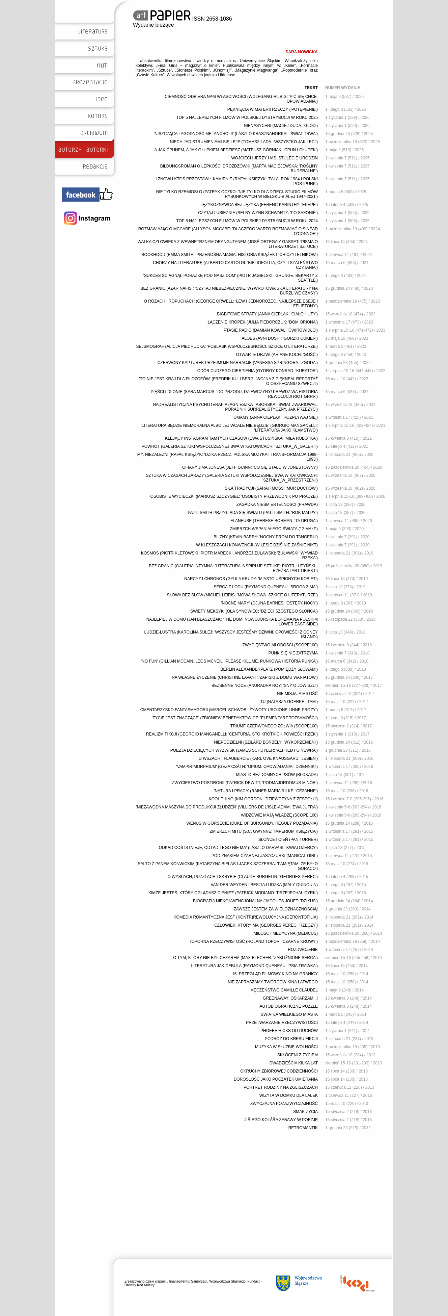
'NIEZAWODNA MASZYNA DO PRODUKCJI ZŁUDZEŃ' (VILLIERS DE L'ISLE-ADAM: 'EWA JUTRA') (227, 807)
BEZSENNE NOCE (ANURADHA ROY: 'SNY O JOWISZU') (265, 685)
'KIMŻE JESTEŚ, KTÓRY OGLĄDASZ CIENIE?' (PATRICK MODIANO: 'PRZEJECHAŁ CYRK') (233, 893)
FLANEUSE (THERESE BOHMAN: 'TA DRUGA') (274, 520)
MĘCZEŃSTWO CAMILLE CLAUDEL (284, 990)
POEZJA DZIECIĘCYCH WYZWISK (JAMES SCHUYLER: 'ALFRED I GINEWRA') (244, 750)
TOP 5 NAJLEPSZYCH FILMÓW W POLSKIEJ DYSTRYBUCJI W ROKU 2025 (247, 117)
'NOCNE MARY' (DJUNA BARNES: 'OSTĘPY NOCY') (269, 603)
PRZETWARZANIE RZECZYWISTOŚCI (282, 1022)
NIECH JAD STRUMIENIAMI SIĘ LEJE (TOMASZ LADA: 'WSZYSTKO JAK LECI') (244, 141)
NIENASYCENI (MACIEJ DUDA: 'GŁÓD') (281, 125)
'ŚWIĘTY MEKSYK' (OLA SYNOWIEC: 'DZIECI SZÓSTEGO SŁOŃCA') (254, 611)
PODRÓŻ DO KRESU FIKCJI (291, 1038)
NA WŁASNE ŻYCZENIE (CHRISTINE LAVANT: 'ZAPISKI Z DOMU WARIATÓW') (245, 677)
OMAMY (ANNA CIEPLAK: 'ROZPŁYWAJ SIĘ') (275, 417)
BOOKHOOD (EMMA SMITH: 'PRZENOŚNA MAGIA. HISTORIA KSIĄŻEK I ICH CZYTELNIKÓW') (230, 254)
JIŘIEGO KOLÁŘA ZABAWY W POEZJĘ (281, 1119)
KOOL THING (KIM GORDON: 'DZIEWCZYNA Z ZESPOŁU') (263, 799)
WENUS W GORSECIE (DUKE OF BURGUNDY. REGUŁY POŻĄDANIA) (252, 823)
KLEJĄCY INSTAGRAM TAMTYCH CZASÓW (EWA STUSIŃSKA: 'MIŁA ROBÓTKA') (241, 438)
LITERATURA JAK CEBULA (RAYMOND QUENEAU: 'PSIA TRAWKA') (254, 965)
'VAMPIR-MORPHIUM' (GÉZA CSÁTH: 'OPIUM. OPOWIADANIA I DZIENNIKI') (247, 766)
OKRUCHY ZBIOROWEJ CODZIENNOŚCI (279, 1071)
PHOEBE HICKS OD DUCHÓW (289, 1030)
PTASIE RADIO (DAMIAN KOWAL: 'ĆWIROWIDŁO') (271, 330)
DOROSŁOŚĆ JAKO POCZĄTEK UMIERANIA (276, 1079)
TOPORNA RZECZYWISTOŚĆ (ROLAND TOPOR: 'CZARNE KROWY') (253, 941)
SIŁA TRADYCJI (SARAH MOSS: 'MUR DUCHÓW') (271, 488)
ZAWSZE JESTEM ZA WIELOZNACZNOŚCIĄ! (275, 909)
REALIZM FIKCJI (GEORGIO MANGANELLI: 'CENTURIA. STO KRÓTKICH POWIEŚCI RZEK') (232, 734)
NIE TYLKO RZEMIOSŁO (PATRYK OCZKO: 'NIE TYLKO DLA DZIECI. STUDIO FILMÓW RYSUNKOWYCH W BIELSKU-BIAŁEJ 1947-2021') (237, 194)
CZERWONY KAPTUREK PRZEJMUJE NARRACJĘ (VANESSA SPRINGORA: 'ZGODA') (238, 362)
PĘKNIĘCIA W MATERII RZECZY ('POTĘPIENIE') (272, 109)
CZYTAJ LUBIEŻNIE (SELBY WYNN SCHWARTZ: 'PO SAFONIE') (258, 212)
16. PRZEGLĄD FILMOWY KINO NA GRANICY (275, 974)
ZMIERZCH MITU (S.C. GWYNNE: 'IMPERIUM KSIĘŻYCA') (263, 831)
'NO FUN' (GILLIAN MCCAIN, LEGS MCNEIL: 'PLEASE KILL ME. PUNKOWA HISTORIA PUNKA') (229, 661)
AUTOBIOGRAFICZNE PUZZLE (289, 1006)
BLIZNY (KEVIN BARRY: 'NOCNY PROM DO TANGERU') (266, 537)
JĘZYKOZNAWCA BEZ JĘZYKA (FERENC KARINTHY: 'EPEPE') (259, 204)
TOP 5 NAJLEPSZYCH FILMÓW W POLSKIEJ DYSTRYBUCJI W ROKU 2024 (247, 220)
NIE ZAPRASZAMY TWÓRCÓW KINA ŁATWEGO (273, 982)
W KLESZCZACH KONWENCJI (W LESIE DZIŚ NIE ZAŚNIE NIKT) (257, 545)
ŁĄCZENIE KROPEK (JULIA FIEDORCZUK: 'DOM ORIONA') (262, 322)
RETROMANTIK (303, 1128)
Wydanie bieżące (153, 25)
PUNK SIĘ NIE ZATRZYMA (293, 653)
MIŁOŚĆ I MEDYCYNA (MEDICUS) (286, 933)
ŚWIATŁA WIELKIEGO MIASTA (289, 1014)
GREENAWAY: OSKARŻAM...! (290, 998)
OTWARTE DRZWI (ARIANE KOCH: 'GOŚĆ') (277, 354)
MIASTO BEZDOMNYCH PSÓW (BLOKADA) (277, 774)
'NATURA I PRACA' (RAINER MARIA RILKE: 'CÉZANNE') (266, 791)
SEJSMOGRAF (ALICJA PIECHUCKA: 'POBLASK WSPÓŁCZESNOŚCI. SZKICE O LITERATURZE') (227, 346)
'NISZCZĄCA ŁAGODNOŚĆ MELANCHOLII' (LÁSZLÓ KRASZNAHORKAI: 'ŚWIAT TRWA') (236, 133)
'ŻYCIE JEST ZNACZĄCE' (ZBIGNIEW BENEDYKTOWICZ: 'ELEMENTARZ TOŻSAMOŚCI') (235, 718)
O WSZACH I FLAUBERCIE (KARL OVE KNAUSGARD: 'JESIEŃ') (258, 758)
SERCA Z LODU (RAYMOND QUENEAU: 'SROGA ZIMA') (266, 587)
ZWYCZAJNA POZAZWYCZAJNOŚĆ (284, 1103)
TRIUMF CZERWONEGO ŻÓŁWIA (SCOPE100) (274, 726)
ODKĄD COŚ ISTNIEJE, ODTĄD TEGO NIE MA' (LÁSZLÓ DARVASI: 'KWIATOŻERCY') (238, 847)
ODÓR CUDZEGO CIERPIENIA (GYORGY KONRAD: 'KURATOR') (257, 370)
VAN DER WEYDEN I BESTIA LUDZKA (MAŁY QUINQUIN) (264, 884)
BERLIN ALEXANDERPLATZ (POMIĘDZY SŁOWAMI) (269, 669)
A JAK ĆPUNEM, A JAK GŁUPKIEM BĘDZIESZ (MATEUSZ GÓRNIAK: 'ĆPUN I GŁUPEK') (236, 150)
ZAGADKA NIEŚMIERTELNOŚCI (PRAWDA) (277, 504)
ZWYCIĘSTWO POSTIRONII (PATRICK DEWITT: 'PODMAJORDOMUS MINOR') (245, 782)
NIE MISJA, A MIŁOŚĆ (297, 693)
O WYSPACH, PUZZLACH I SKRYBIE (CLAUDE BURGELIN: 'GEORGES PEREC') (242, 876)
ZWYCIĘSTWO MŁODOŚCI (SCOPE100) (280, 645)
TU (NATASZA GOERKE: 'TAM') (289, 701)
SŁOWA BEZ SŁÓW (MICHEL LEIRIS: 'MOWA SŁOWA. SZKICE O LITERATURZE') (242, 595)
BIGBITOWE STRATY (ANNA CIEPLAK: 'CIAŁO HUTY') (267, 314)
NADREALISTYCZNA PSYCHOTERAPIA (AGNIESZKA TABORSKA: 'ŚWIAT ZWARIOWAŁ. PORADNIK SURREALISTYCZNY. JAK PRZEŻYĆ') (235, 407)
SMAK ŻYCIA (305, 1111)
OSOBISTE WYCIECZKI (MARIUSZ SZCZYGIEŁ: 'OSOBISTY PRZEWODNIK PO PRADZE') (234, 496)
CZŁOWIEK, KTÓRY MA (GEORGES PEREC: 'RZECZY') (266, 925)
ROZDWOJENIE (303, 949)
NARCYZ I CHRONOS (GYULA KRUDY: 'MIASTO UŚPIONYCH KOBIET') (251, 578)
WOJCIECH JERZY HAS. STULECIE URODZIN (274, 158)
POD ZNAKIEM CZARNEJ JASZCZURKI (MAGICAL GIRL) (265, 855)
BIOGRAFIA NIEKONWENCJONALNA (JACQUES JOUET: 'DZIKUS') (255, 901)
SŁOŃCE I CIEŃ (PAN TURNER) (288, 839)
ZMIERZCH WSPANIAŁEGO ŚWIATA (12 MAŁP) (274, 528)
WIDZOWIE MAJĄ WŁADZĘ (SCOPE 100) (279, 815)
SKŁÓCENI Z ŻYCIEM (297, 1055)
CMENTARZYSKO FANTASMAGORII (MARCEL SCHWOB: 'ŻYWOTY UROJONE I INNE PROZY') (229, 709)
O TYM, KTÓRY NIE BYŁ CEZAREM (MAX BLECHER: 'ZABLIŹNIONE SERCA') (245, 957)
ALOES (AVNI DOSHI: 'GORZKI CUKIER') (280, 338)
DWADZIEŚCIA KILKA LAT (294, 1063)
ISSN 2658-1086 (182, 19)
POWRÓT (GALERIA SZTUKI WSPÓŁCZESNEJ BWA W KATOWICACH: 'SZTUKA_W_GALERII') (230, 446)
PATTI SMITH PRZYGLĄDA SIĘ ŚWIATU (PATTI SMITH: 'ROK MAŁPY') (253, 512)
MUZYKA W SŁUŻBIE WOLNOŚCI (286, 1046)
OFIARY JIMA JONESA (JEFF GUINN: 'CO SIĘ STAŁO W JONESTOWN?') (250, 467)
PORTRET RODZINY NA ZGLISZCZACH (281, 1087)
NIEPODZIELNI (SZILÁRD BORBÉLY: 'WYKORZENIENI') (266, 742)
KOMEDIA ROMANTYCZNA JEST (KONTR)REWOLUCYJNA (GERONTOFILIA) (245, 917)
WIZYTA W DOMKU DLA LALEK (288, 1095)
